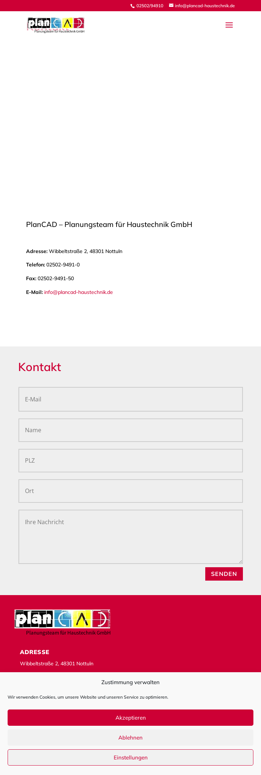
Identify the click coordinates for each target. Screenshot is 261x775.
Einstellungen (131, 757)
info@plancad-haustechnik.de (78, 292)
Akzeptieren (130, 717)
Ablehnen (130, 737)
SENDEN (224, 573)
